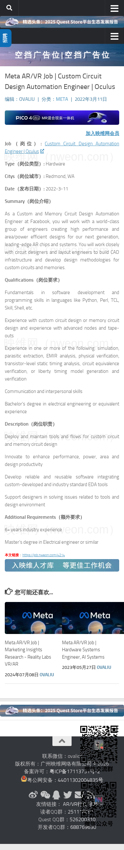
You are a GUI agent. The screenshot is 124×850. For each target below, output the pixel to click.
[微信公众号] (44, 794)
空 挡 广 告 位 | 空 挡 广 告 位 (62, 55)
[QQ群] (56, 794)
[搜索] (9, 8)
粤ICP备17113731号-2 (75, 771)
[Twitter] (67, 794)
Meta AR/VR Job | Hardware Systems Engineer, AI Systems (83, 650)
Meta (62, 99)
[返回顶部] (62, 741)
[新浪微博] (33, 794)
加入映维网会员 (102, 133)
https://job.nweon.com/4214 (43, 555)
